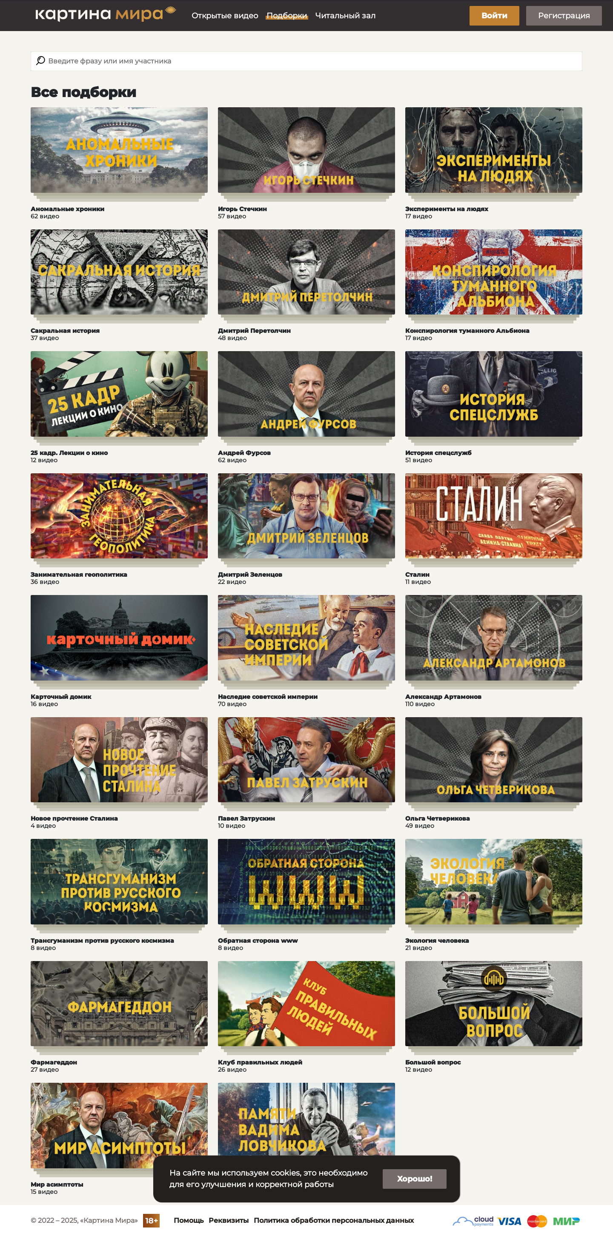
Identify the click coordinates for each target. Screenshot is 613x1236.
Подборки (286, 15)
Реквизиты (229, 1220)
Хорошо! (414, 1179)
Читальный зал (345, 15)
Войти (494, 15)
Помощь (188, 1220)
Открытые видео (225, 15)
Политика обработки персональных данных (334, 1220)
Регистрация (564, 15)
